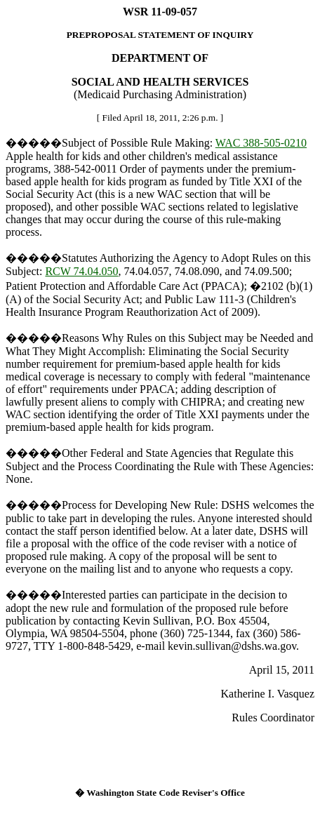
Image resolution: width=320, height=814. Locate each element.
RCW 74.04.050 (81, 271)
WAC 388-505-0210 (261, 143)
